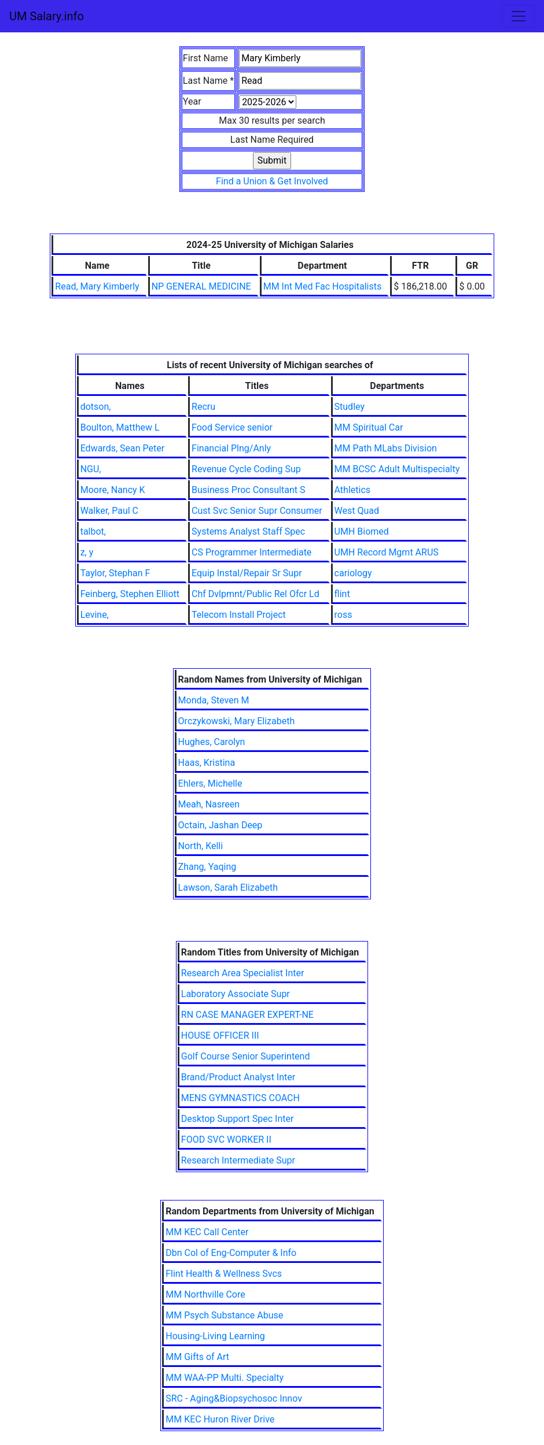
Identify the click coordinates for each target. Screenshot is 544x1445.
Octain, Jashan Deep (220, 825)
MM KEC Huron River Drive (220, 1419)
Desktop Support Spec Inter (237, 1118)
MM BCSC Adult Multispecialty (397, 469)
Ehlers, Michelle (210, 783)
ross (343, 614)
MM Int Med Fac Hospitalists (322, 286)
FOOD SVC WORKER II (226, 1139)
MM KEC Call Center (207, 1232)
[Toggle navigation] (518, 16)
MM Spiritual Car (369, 427)
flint (342, 593)
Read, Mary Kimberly (97, 286)
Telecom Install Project (239, 614)
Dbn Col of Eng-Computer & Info (231, 1252)
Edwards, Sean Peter (122, 448)
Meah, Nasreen (209, 804)
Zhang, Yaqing (207, 866)
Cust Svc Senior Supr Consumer (257, 510)
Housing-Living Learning (215, 1336)
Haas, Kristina (206, 762)
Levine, (94, 614)
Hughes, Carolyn (211, 741)
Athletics (352, 489)
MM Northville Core (205, 1294)
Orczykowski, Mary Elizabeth (236, 721)
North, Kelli (200, 845)
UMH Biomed (362, 531)
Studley (350, 406)
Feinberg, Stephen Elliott (129, 593)
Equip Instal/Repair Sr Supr (247, 573)
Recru (203, 406)
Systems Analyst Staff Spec (248, 531)
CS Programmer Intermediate (251, 552)
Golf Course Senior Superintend (245, 1056)
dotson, (95, 406)
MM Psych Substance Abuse (224, 1315)
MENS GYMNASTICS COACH (240, 1097)
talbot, (93, 531)
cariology (353, 573)
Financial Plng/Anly (231, 448)
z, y (87, 552)
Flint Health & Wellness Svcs (224, 1273)
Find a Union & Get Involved (272, 181)
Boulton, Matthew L (120, 427)
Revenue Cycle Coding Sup (246, 469)
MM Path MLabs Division (386, 448)
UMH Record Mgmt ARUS (387, 552)
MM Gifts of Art (197, 1356)
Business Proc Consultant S (248, 489)
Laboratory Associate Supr (235, 993)
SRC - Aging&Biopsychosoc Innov (234, 1398)
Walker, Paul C (109, 510)
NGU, (90, 469)
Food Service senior (232, 427)
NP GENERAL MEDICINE (201, 286)
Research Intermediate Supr (238, 1160)
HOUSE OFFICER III (220, 1035)
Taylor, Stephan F (115, 573)
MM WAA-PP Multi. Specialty (225, 1377)
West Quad (357, 510)
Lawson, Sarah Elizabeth (228, 887)
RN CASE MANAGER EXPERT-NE (247, 1014)
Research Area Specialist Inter (242, 973)
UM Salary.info (46, 16)
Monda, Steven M (213, 700)
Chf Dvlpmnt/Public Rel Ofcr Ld (255, 593)
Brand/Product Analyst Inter (238, 1077)
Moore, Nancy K (112, 489)
